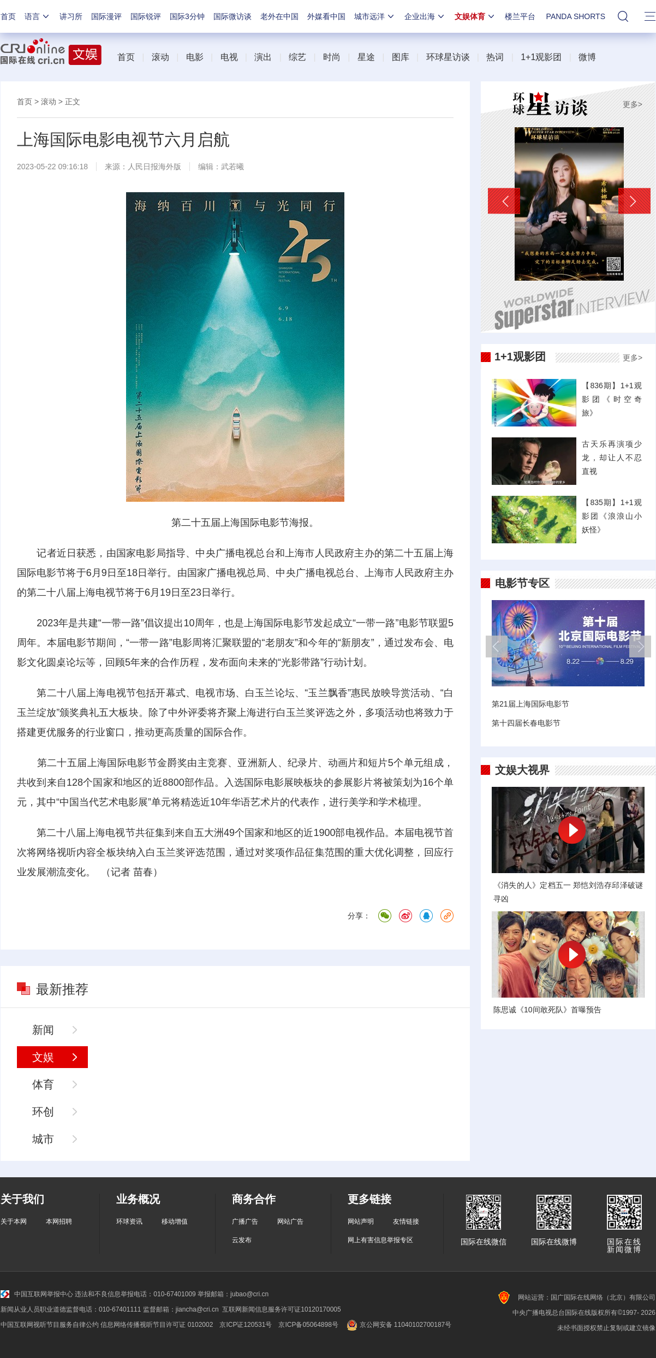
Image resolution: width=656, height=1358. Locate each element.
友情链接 (406, 1221)
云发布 (242, 1240)
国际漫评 (106, 16)
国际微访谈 (232, 16)
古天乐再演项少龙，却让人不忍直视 (612, 458)
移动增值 (175, 1221)
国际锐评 (145, 16)
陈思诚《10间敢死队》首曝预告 (547, 1009)
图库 (400, 57)
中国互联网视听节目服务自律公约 (50, 1325)
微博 (587, 57)
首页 (8, 16)
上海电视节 (100, 592)
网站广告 (290, 1221)
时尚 (332, 57)
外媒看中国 (326, 16)
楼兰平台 (520, 16)
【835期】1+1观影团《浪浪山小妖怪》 (612, 516)
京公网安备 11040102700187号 (398, 1325)
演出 (263, 57)
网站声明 (361, 1221)
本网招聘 (59, 1221)
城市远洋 (375, 16)
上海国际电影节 (254, 522)
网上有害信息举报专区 (380, 1240)
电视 (229, 57)
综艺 (297, 57)
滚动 (160, 57)
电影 (195, 57)
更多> (632, 104)
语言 (38, 16)
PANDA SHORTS (575, 16)
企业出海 (425, 16)
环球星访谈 (448, 57)
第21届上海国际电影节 (530, 703)
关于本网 (14, 1221)
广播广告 (245, 1221)
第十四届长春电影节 (526, 723)
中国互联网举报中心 (37, 1294)
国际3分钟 (187, 16)
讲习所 (70, 16)
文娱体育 (475, 16)
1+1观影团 (541, 57)
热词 (495, 57)
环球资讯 (129, 1221)
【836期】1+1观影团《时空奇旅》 (612, 399)
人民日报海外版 (154, 166)
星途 (366, 57)
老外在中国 (279, 16)
